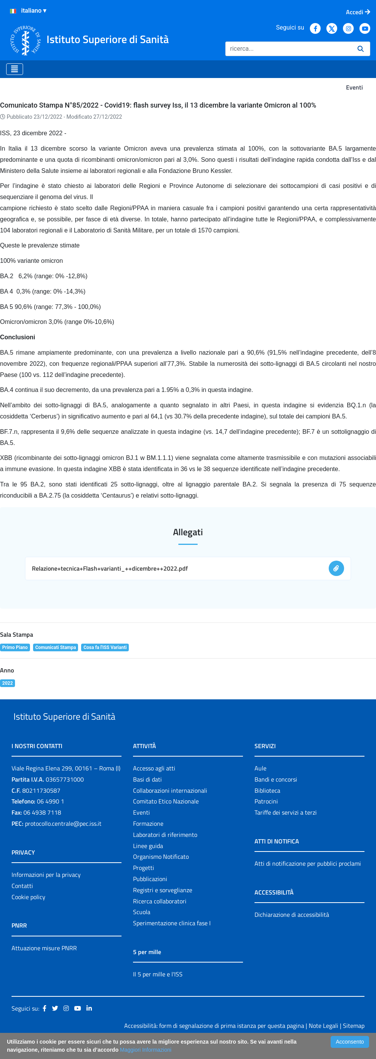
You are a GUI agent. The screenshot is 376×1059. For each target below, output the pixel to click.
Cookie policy (28, 914)
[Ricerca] (288, 48)
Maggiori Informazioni (145, 1050)
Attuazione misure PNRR (44, 965)
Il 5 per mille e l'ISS (158, 991)
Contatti (22, 903)
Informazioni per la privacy (46, 892)
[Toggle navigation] (14, 69)
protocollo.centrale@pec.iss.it (63, 841)
